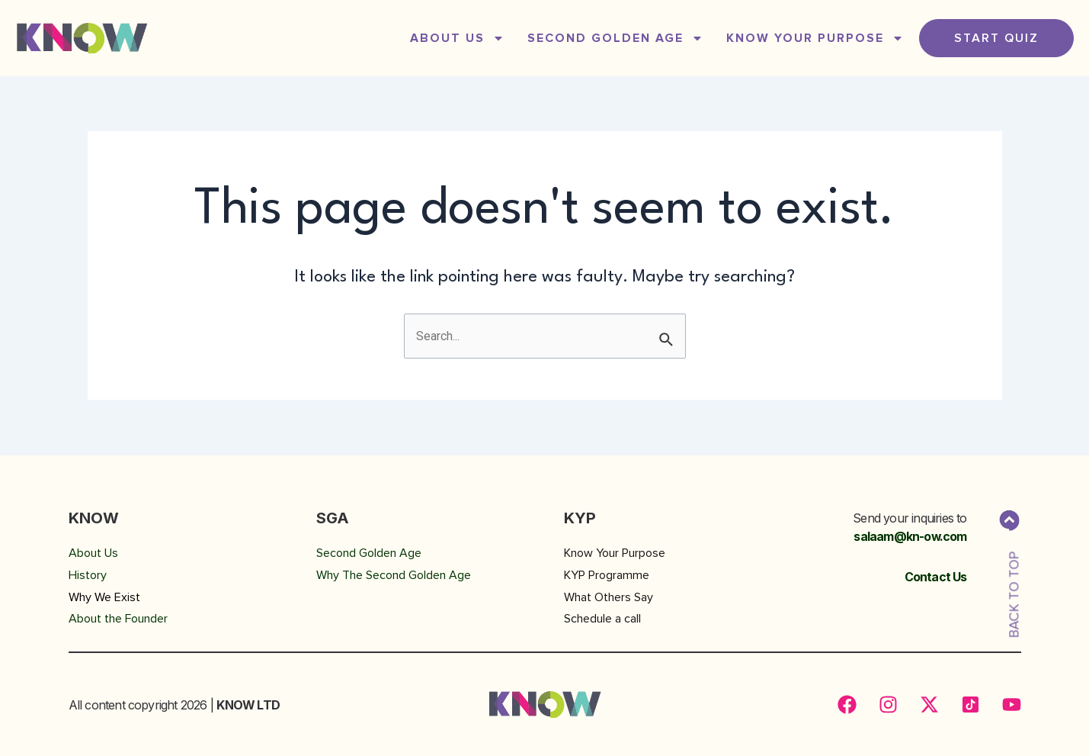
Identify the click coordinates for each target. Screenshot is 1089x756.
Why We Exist (104, 597)
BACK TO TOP (1014, 595)
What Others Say (608, 597)
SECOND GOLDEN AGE (615, 38)
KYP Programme (606, 575)
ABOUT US (457, 38)
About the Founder (118, 619)
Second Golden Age (368, 553)
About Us (93, 553)
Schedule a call (602, 619)
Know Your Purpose (815, 38)
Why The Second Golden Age (393, 575)
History (88, 575)
